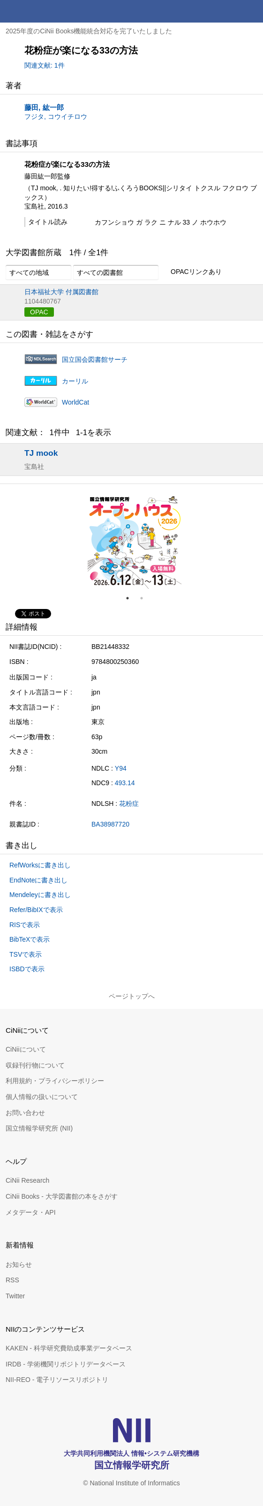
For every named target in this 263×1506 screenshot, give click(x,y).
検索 (229, 11)
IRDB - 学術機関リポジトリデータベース (66, 1364)
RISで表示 (24, 925)
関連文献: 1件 (44, 65)
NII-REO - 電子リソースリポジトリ (57, 1379)
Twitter (15, 1296)
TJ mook (41, 453)
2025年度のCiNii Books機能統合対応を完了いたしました (89, 31)
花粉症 (129, 803)
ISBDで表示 (27, 969)
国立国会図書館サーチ (95, 359)
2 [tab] (145, 598)
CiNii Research (27, 1180)
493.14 (125, 783)
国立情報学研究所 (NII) (39, 1128)
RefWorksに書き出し (40, 865)
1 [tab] (131, 598)
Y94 (121, 768)
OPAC (39, 312)
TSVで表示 (25, 954)
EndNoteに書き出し (38, 880)
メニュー (251, 11)
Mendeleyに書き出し (40, 894)
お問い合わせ (25, 1112)
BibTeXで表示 (29, 939)
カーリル (75, 381)
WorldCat (75, 402)
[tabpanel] (134, 542)
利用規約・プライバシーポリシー (55, 1081)
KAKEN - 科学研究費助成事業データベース (69, 1348)
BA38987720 (110, 824)
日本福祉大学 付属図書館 (61, 292)
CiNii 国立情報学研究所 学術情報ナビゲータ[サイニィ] (41, 11)
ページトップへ (132, 996)
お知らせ (19, 1264)
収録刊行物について (35, 1065)
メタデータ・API (31, 1212)
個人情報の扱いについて (42, 1096)
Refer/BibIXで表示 (36, 909)
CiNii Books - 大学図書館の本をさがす (62, 1196)
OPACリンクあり (191, 272)
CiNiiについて (26, 1049)
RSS (12, 1280)
